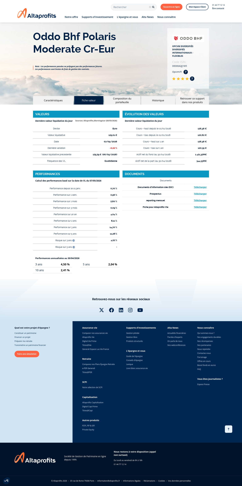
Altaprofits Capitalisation (92, 402)
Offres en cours (204, 361)
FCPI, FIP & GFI (88, 425)
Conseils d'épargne (134, 360)
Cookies (161, 481)
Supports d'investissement (97, 17)
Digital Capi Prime (90, 406)
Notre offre (71, 17)
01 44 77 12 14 (218, 5)
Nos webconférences (176, 345)
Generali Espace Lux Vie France (95, 349)
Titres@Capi (87, 410)
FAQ (199, 369)
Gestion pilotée (132, 333)
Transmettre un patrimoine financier (30, 345)
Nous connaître (166, 17)
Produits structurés (134, 341)
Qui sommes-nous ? (205, 333)
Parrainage (202, 357)
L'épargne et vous (127, 17)
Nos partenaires (204, 345)
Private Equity (88, 429)
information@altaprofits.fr (108, 481)
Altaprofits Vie (88, 337)
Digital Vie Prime (89, 341)
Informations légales (132, 481)
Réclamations (149, 481)
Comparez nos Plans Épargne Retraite (98, 364)
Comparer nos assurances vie (95, 333)
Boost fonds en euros (206, 365)
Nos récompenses (205, 341)
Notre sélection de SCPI (92, 387)
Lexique (129, 364)
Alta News (148, 17)
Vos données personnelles (179, 481)
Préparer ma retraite (23, 341)
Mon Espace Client (197, 7)
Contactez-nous (204, 353)
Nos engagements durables (209, 337)
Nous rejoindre (203, 349)
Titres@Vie (86, 345)
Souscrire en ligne (171, 7)
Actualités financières (176, 333)
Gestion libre (131, 337)
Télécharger (200, 187)
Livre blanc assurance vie (137, 368)
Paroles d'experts (174, 337)
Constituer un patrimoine (25, 333)
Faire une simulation (26, 354)
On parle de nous (174, 341)
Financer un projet (22, 337)
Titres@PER (87, 372)
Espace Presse (203, 384)
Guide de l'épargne (134, 356)
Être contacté (218, 8)
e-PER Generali (88, 368)
